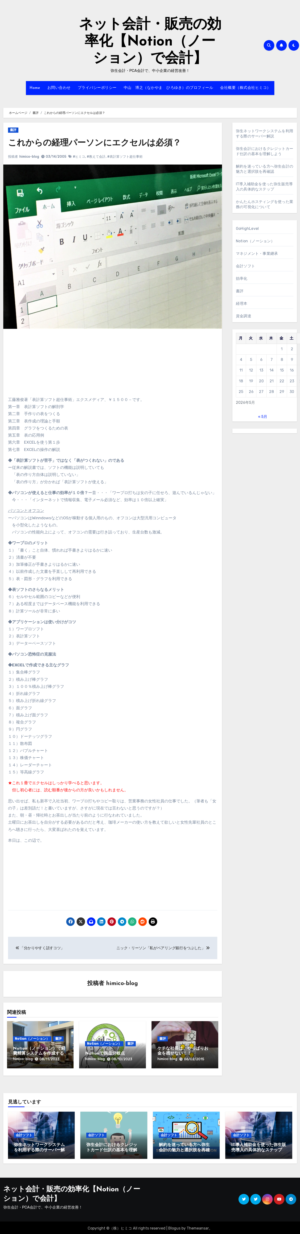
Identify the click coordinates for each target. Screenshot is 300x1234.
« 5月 (262, 416)
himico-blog (29, 157)
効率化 (241, 278)
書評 (13, 130)
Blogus (174, 1227)
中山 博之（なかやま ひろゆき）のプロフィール (168, 88)
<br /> (22, 362)
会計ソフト (245, 266)
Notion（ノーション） (32, 1039)
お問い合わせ (59, 88)
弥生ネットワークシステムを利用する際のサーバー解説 (39, 1149)
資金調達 (243, 316)
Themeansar (198, 1227)
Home (34, 88)
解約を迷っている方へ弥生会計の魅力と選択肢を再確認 (184, 1149)
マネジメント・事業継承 (257, 253)
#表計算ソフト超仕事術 (125, 157)
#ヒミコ (79, 157)
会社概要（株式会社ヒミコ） (245, 88)
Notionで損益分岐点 (105, 1054)
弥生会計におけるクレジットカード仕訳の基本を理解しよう (111, 1149)
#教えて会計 (96, 157)
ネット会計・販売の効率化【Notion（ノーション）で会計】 (150, 42)
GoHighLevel (247, 228)
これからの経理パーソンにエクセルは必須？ (99, 143)
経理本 (241, 303)
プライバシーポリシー (97, 88)
